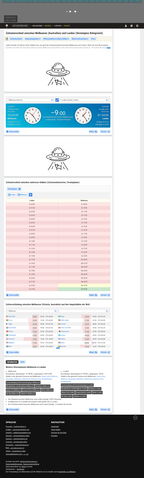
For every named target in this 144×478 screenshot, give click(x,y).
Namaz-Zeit (13, 390)
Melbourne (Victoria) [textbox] (15, 100)
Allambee (17, 379)
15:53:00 (67, 26)
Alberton (54, 376)
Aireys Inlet (46, 376)
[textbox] (83, 311)
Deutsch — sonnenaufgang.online (17, 436)
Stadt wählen (55, 430)
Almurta (34, 379)
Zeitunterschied (20, 26)
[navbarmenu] (137, 26)
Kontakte (54, 436)
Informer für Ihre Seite (58, 433)
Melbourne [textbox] (12, 311)
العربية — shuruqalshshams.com (17, 454)
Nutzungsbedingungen (14, 464)
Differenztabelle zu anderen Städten (56, 39)
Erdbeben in (27, 394)
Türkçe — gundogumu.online (16, 451)
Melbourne (37, 26)
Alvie (39, 379)
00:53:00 (48, 26)
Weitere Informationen (80, 39)
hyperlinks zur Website (66, 472)
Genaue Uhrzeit (31, 390)
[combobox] (31, 100)
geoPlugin (20, 469)
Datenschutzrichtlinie (31, 464)
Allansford (26, 379)
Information (12, 362)
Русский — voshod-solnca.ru (16, 426)
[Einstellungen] (131, 26)
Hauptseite (55, 426)
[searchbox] (33, 195)
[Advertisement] (58, 74)
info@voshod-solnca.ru (28, 462)
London (57, 26)
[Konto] (126, 26)
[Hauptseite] (7, 26)
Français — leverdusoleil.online (16, 442)
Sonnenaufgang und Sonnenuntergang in (23, 382)
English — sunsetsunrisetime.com (17, 430)
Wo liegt (12, 394)
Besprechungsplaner (32, 39)
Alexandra (9, 379)
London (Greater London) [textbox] (70, 100)
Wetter (47, 390)
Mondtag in (42, 386)
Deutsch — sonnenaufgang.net (16, 439)
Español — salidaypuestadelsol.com (18, 433)
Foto (93, 39)
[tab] (12, 362)
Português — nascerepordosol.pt (17, 445)
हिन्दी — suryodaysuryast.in (15, 448)
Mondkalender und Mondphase (20, 386)
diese (24, 467)
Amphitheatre (47, 379)
